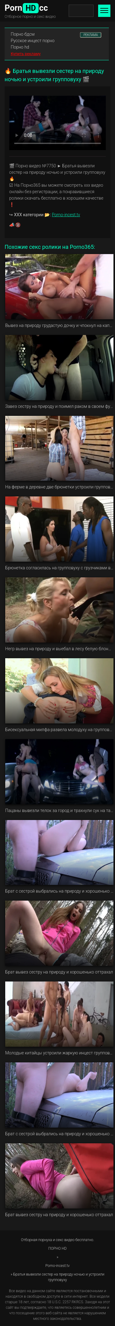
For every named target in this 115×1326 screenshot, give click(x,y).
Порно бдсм (23, 34)
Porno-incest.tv (66, 214)
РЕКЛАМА (90, 35)
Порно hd (20, 47)
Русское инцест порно (33, 40)
